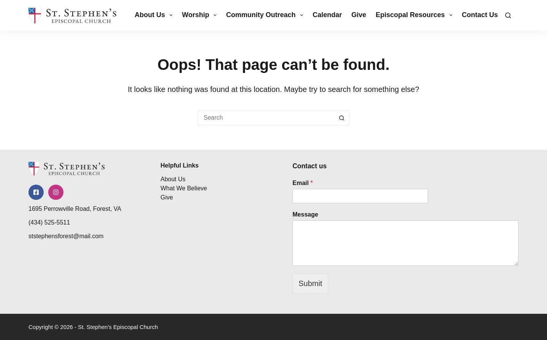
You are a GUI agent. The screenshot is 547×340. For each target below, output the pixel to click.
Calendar (327, 15)
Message (305, 214)
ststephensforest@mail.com (66, 241)
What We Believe (184, 186)
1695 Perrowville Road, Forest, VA (74, 214)
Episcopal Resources (415, 15)
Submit (310, 283)
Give (358, 15)
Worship (201, 15)
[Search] (508, 15)
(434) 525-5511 (49, 228)
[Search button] (341, 117)
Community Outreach (266, 15)
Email (302, 183)
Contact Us (480, 15)
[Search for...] (266, 117)
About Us (154, 15)
